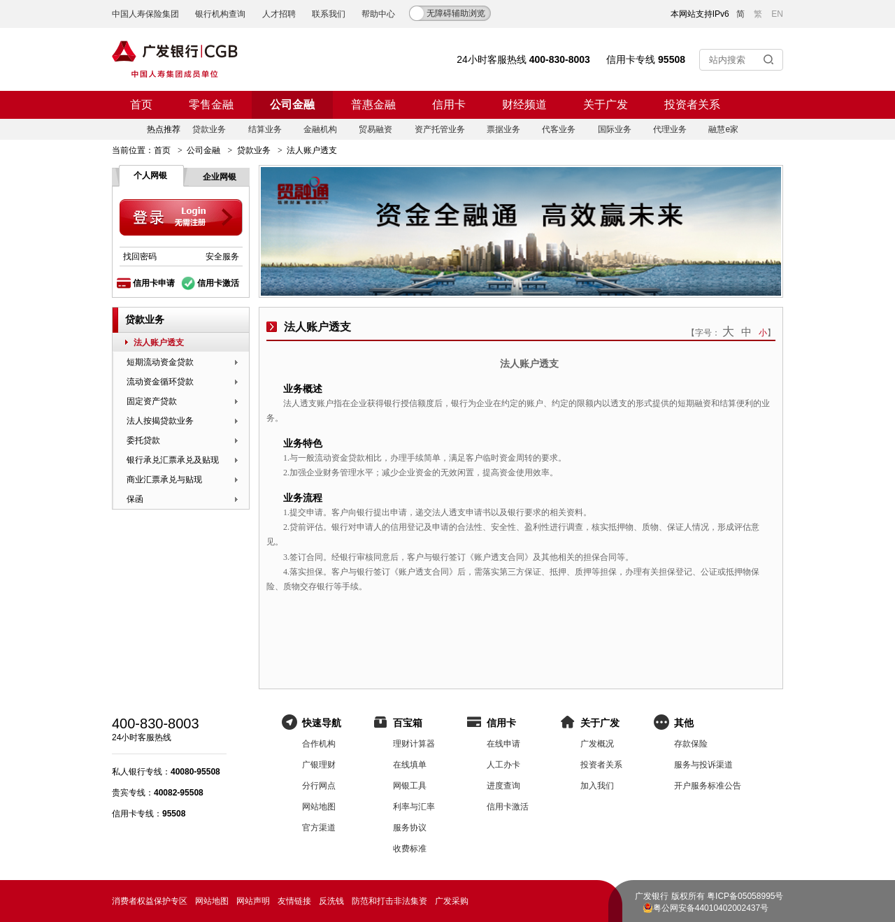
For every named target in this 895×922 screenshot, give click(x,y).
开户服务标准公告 (707, 786)
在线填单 (410, 765)
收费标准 (410, 848)
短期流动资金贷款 (160, 362)
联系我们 (328, 14)
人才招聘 (279, 14)
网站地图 (319, 807)
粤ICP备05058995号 (745, 896)
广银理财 (319, 765)
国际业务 (614, 129)
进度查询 (503, 786)
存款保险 (691, 744)
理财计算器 (414, 744)
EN (777, 14)
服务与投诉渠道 (703, 765)
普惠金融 (373, 104)
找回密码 (140, 256)
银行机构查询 (220, 14)
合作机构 (319, 744)
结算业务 (265, 129)
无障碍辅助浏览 (456, 13)
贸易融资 (375, 129)
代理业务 (670, 129)
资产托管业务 (440, 129)
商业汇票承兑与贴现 (164, 479)
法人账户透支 (159, 342)
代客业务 (558, 129)
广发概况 (597, 744)
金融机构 (320, 129)
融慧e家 (723, 129)
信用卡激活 (218, 283)
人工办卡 (503, 765)
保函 (135, 499)
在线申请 (503, 744)
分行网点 (319, 786)
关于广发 (605, 104)
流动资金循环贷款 (160, 382)
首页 (141, 104)
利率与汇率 (414, 807)
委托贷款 (143, 440)
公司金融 (292, 104)
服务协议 (410, 828)
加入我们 (597, 786)
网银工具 (410, 786)
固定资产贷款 (152, 401)
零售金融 (211, 104)
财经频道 (524, 104)
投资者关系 (692, 104)
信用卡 (449, 104)
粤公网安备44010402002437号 (710, 908)
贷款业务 (209, 129)
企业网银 (219, 177)
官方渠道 (319, 828)
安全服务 (222, 256)
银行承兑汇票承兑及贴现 (173, 460)
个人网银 (150, 175)
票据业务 (503, 129)
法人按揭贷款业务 (160, 421)
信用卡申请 (154, 283)
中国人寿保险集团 (145, 14)
